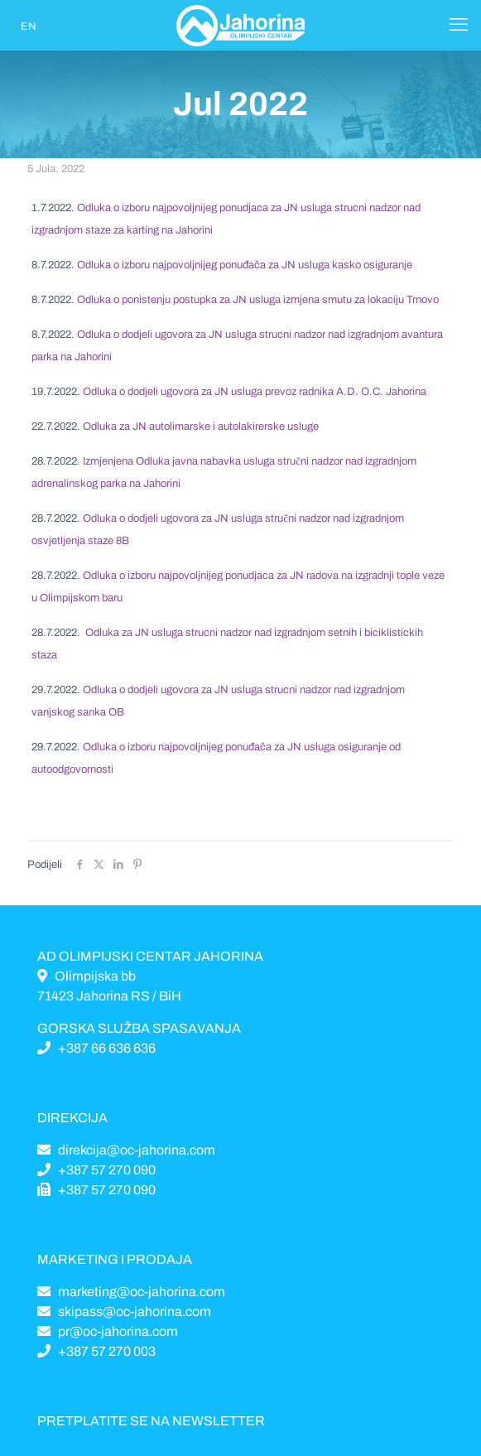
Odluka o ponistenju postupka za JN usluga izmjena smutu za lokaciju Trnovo (258, 300)
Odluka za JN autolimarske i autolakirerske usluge (201, 426)
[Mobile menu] (459, 25)
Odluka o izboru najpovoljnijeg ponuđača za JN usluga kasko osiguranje (244, 265)
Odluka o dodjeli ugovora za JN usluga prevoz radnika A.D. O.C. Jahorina (254, 392)
